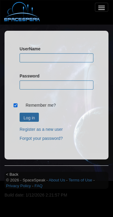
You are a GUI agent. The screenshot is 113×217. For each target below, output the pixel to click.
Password (29, 76)
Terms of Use (80, 180)
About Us (57, 180)
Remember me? (41, 105)
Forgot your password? (41, 138)
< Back (12, 174)
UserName (30, 48)
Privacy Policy (18, 186)
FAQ (39, 186)
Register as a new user (41, 129)
